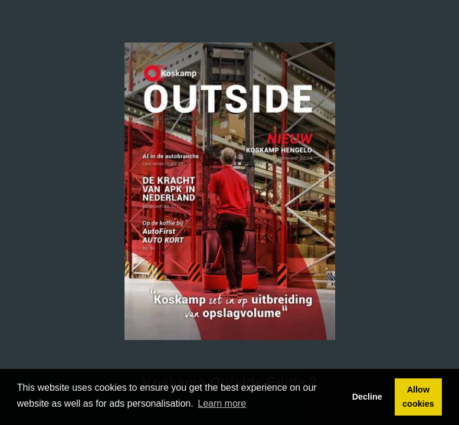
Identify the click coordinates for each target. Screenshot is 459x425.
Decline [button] (367, 396)
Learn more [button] (222, 403)
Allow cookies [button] (418, 396)
